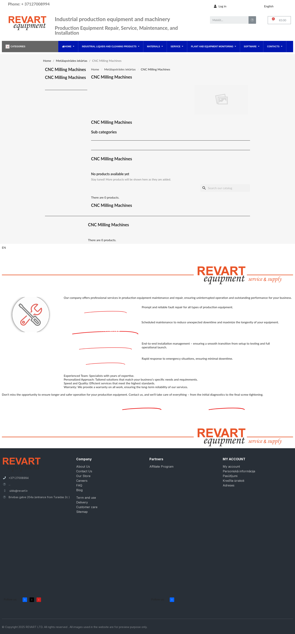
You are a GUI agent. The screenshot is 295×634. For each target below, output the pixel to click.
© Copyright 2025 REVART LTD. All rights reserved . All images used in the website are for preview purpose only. (74, 627)
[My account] (220, 6)
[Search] (225, 188)
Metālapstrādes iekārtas (120, 69)
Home (95, 69)
